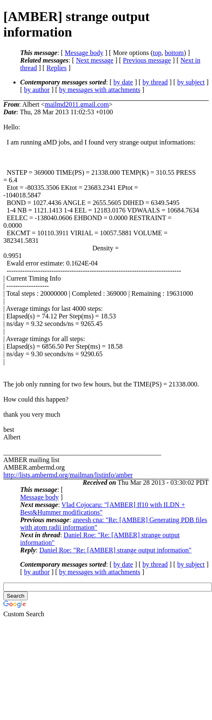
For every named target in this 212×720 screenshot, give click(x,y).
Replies (57, 67)
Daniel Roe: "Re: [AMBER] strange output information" (115, 550)
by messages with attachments (99, 89)
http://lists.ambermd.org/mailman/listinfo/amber (68, 474)
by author (37, 89)
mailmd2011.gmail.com (77, 104)
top (157, 52)
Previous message (147, 60)
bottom (174, 52)
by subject (190, 82)
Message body (84, 52)
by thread (155, 82)
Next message (94, 60)
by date (123, 82)
